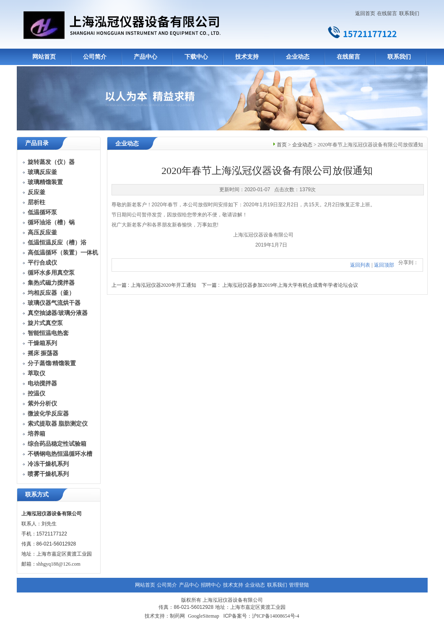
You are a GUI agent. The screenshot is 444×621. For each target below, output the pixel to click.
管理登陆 (299, 585)
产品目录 (37, 143)
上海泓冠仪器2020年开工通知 (163, 285)
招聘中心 (211, 585)
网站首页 (44, 57)
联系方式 (37, 494)
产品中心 (145, 57)
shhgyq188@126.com (58, 564)
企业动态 (297, 57)
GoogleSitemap (203, 616)
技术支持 (247, 57)
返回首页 (365, 13)
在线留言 (387, 13)
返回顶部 (384, 265)
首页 (282, 145)
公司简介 (94, 57)
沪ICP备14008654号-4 (275, 616)
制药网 (177, 616)
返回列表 (360, 265)
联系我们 (409, 13)
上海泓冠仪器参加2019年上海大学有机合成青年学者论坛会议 (290, 285)
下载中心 (196, 57)
